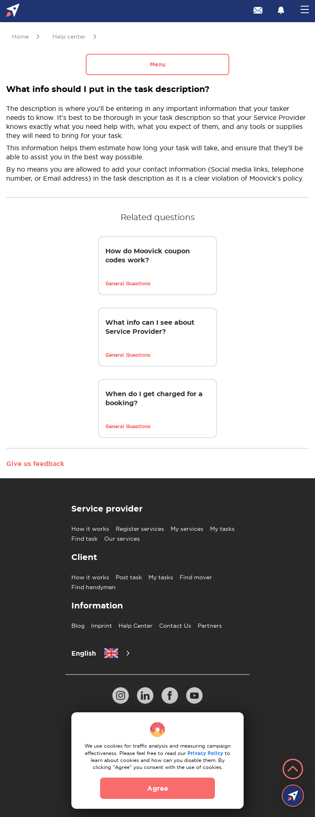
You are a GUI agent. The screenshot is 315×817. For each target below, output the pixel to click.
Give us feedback (35, 463)
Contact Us (175, 625)
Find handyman (93, 587)
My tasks (222, 529)
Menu (158, 64)
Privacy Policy (205, 753)
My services (187, 529)
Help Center (136, 625)
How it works (90, 529)
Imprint (101, 625)
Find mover (196, 577)
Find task (84, 538)
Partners (210, 625)
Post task (129, 577)
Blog (77, 625)
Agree (157, 788)
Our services (122, 538)
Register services (140, 529)
